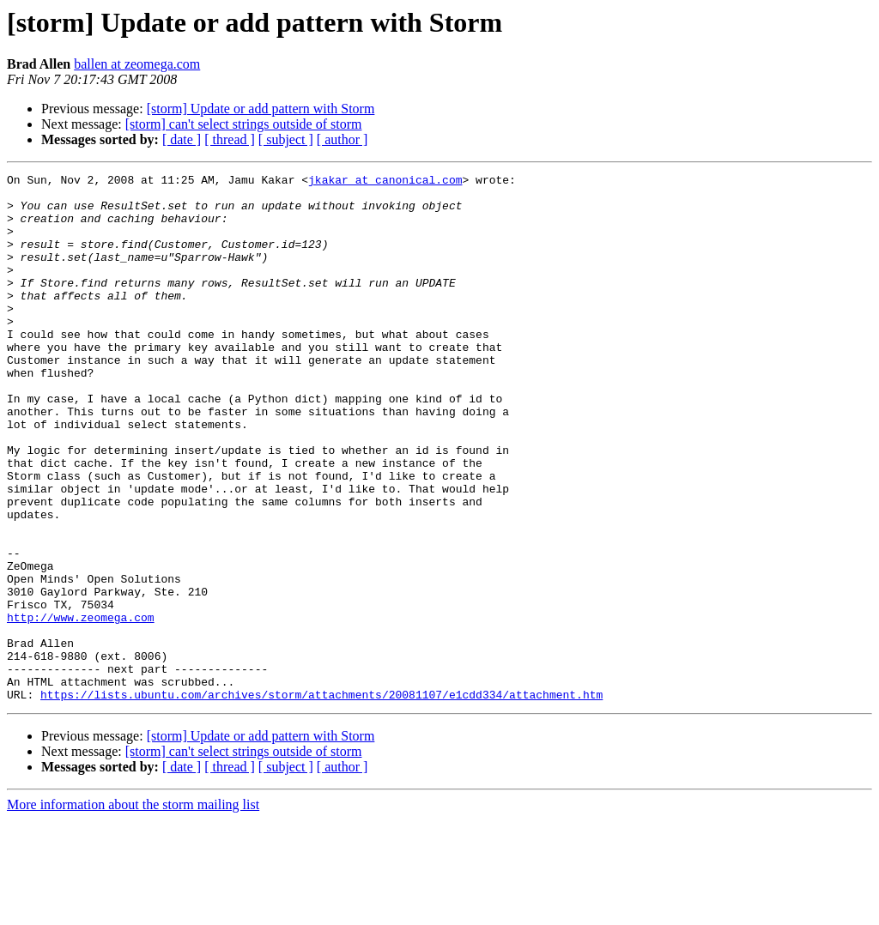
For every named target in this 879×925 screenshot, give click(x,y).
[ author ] (342, 139)
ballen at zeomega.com (137, 64)
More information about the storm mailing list (133, 910)
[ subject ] (285, 139)
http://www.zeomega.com (81, 707)
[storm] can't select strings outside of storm (243, 124)
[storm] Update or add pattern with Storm (261, 108)
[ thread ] (229, 139)
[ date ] (181, 139)
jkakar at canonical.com (385, 182)
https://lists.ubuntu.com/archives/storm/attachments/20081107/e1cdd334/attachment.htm (321, 799)
